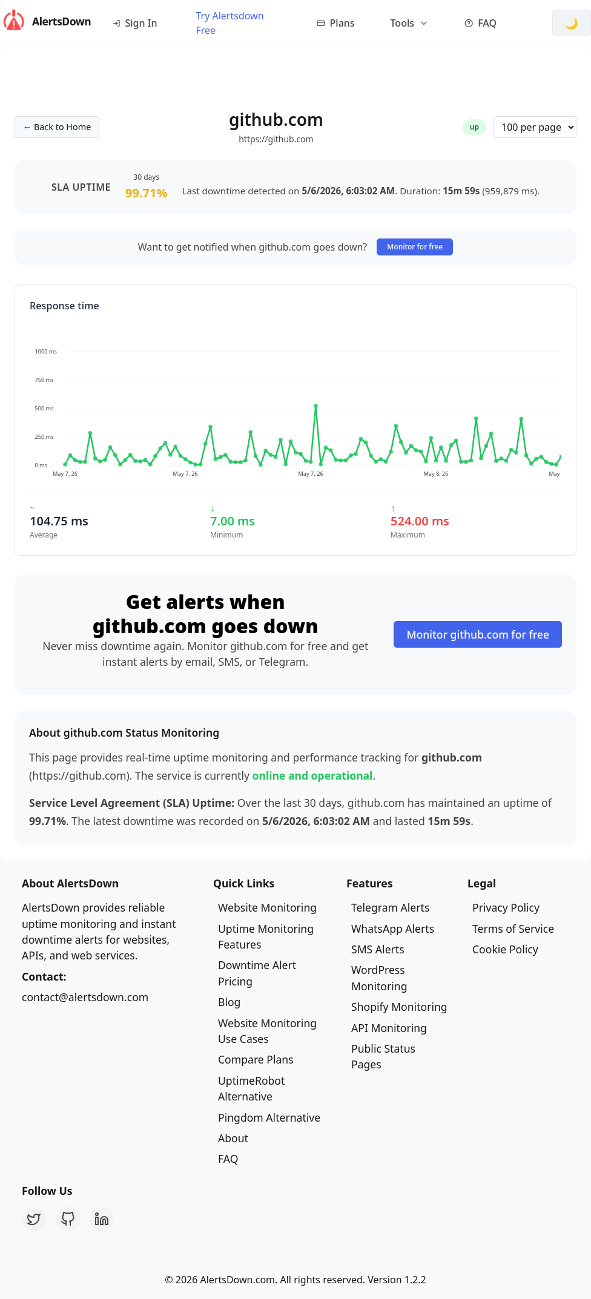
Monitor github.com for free (477, 634)
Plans (336, 23)
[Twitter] (34, 1219)
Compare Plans (256, 1059)
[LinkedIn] (102, 1219)
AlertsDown (43, 21)
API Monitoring (389, 1028)
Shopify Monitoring (399, 1006)
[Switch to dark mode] (571, 23)
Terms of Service (513, 928)
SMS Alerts (377, 949)
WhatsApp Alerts (392, 928)
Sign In (135, 23)
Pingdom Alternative (269, 1117)
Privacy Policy (506, 907)
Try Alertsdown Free (229, 23)
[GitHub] (68, 1219)
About (233, 1138)
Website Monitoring (267, 907)
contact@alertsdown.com (85, 997)
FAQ (480, 23)
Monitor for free (415, 247)
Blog (229, 1002)
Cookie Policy (505, 949)
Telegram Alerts (390, 907)
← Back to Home (57, 127)
